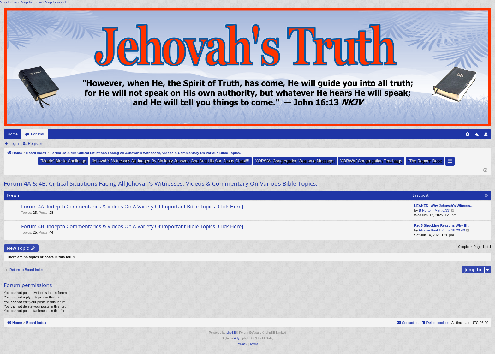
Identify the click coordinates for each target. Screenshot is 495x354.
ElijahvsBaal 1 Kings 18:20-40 (442, 230)
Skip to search (56, 2)
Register (35, 143)
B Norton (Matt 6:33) (434, 210)
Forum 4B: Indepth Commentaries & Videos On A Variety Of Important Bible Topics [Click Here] (132, 226)
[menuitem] (467, 134)
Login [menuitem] (478, 135)
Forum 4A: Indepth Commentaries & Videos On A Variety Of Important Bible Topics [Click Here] (132, 206)
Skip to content (32, 2)
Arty (237, 338)
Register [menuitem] (488, 135)
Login (14, 143)
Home (13, 134)
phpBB (231, 332)
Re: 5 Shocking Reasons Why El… (442, 225)
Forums (37, 134)
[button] (450, 161)
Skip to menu (10, 2)
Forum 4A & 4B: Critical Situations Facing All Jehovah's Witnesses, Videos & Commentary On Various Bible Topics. (160, 183)
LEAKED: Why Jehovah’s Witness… (444, 205)
